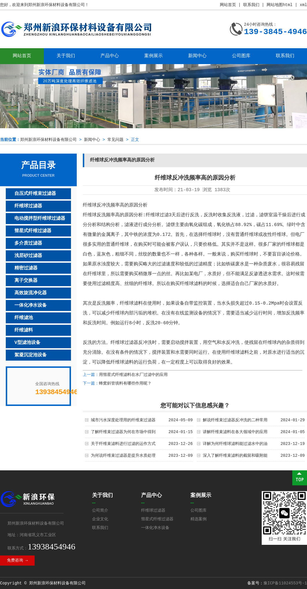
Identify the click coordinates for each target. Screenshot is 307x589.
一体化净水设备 (30, 305)
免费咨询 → (17, 560)
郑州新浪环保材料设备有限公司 (48, 139)
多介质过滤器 (28, 243)
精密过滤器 (26, 268)
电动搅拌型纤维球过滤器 (39, 218)
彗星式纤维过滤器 (32, 231)
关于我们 (66, 56)
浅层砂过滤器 (28, 255)
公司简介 (100, 510)
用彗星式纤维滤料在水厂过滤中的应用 (133, 374)
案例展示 (153, 56)
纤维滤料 (23, 330)
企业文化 (100, 519)
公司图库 (241, 56)
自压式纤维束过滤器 (35, 193)
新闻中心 (197, 56)
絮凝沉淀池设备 (30, 355)
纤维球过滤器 (28, 206)
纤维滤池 (23, 317)
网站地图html (280, 5)
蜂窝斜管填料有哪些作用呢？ (125, 383)
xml (303, 5)
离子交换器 (26, 280)
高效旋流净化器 (30, 293)
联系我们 (251, 5)
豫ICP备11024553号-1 (285, 583)
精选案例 (198, 519)
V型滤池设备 (27, 342)
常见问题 (115, 139)
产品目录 (38, 169)
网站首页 (228, 5)
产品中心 (109, 56)
